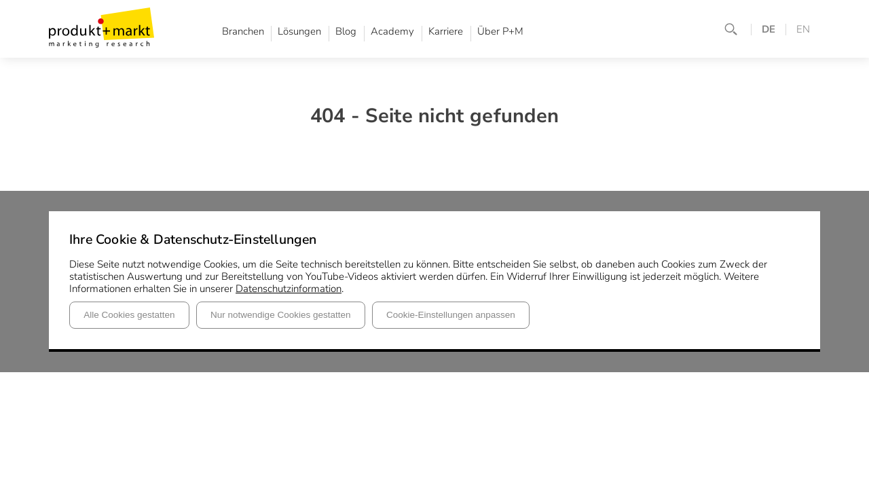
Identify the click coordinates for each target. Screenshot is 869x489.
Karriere (445, 32)
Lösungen (299, 32)
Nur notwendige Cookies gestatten (280, 315)
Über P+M (500, 32)
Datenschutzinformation (288, 288)
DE (768, 29)
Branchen (243, 32)
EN (803, 29)
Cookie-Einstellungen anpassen (450, 315)
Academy (392, 32)
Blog (345, 32)
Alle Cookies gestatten (129, 315)
